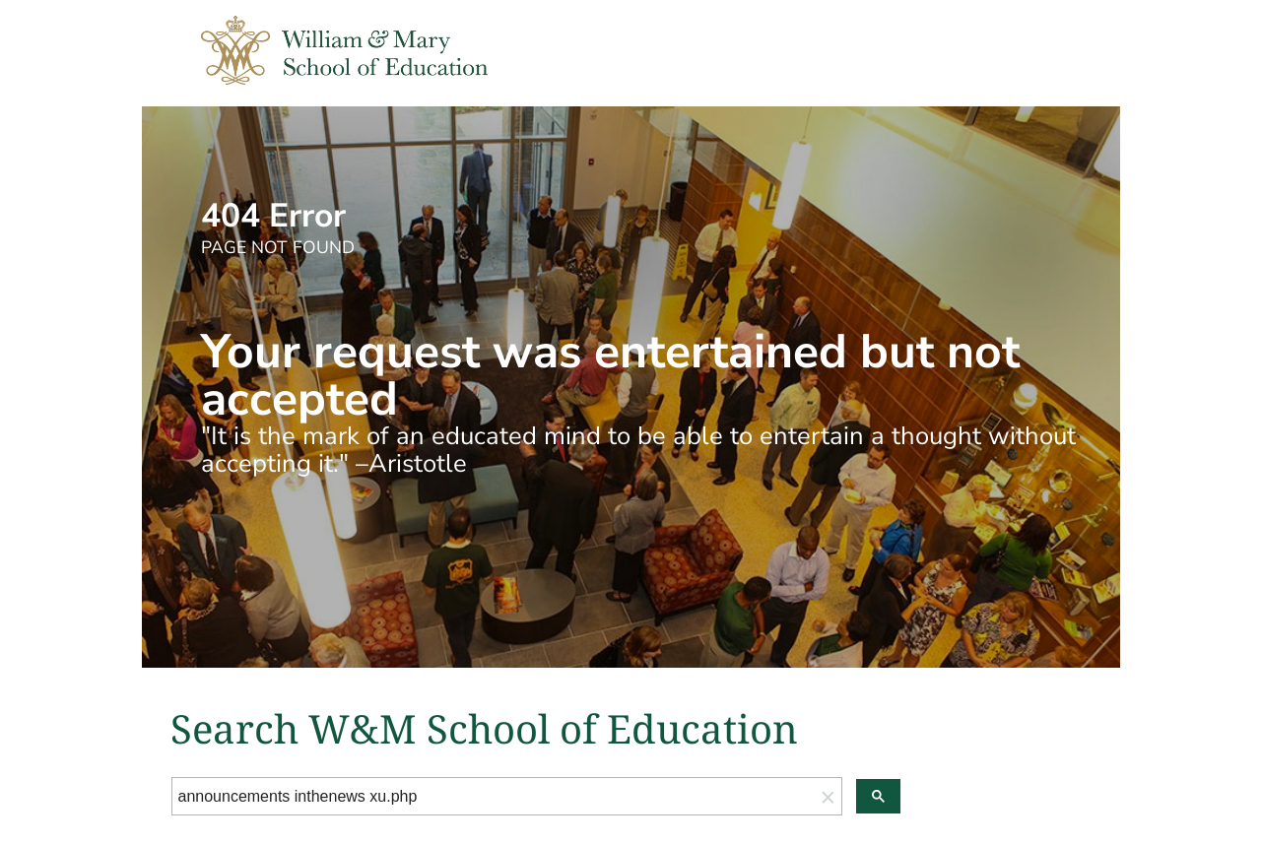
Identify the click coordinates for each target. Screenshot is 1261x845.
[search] (493, 797)
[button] (828, 796)
